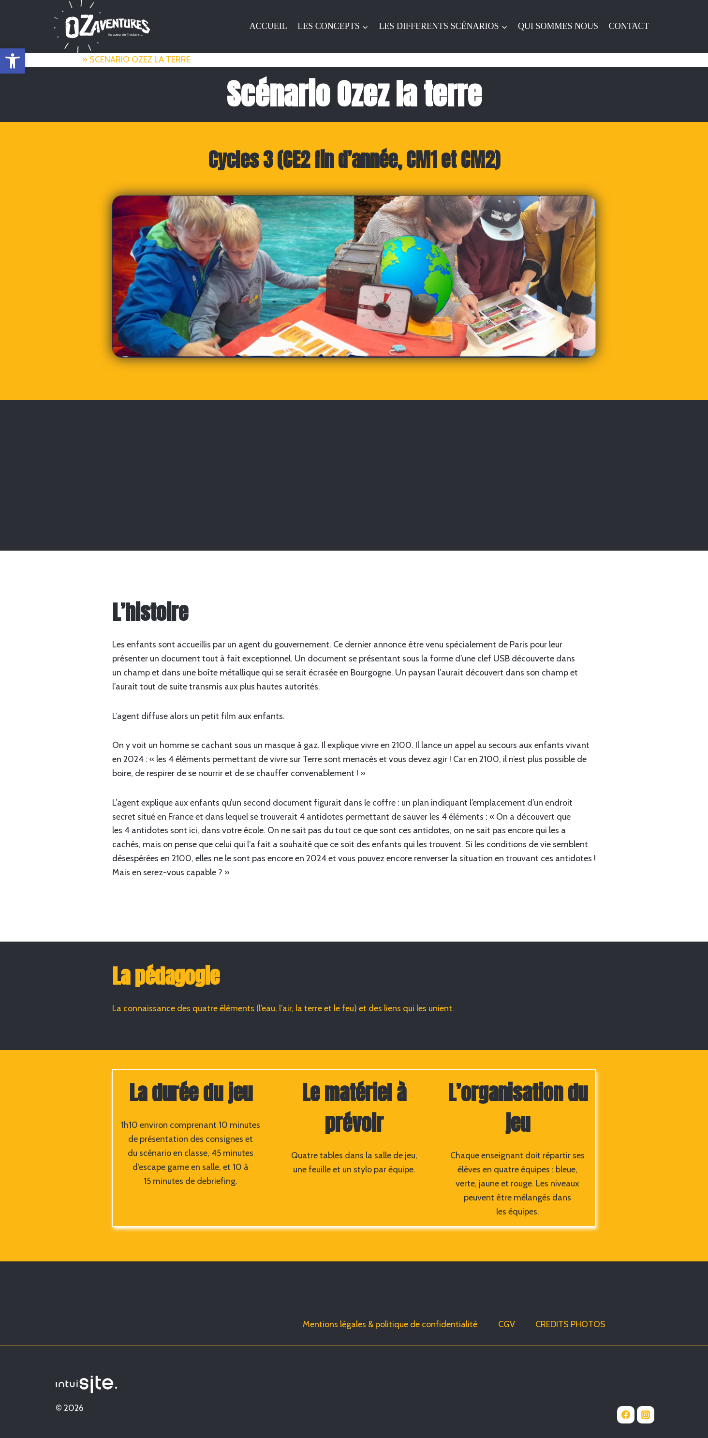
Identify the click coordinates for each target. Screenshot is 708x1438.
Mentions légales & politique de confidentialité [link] (390, 1324)
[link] (12, 61)
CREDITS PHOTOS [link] (570, 1324)
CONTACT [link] (629, 26)
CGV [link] (506, 1324)
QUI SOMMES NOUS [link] (558, 26)
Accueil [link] (67, 59)
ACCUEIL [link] (268, 26)
